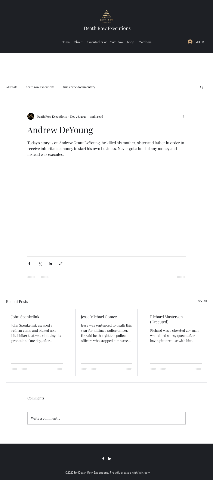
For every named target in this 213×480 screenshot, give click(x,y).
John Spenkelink (25, 316)
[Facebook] (103, 458)
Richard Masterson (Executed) (166, 319)
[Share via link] (61, 264)
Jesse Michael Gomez (99, 316)
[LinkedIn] (110, 458)
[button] (202, 87)
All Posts (11, 87)
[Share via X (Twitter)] (40, 264)
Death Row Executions (107, 28)
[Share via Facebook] (29, 264)
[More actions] (183, 116)
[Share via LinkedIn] (50, 264)
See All (202, 301)
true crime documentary (79, 87)
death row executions (40, 87)
